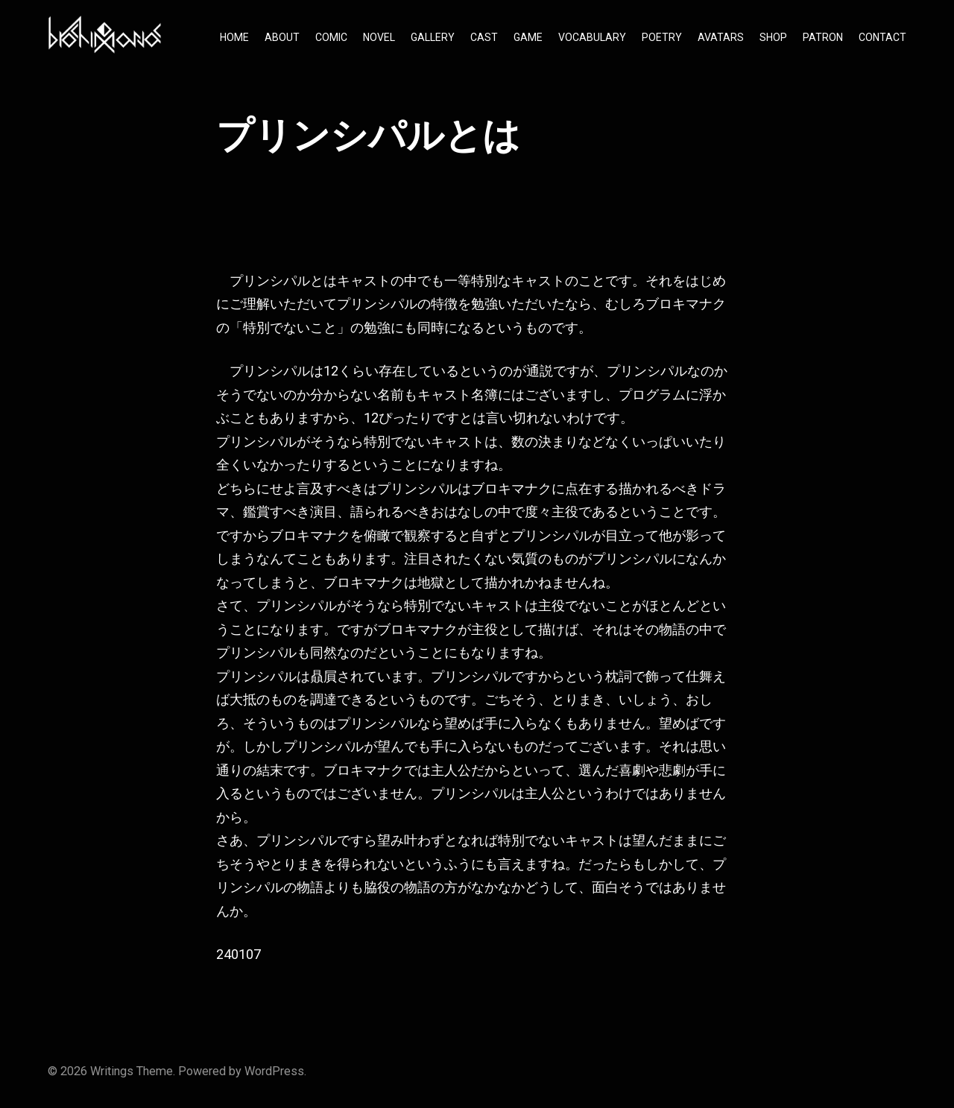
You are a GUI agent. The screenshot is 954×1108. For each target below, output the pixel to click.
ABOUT (282, 37)
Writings (111, 1071)
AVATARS (721, 37)
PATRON (823, 37)
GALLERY (433, 37)
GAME (528, 37)
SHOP (773, 37)
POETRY (662, 37)
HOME (234, 37)
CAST (484, 37)
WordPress (274, 1071)
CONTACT (882, 37)
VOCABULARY (592, 37)
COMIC (331, 37)
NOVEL (379, 37)
